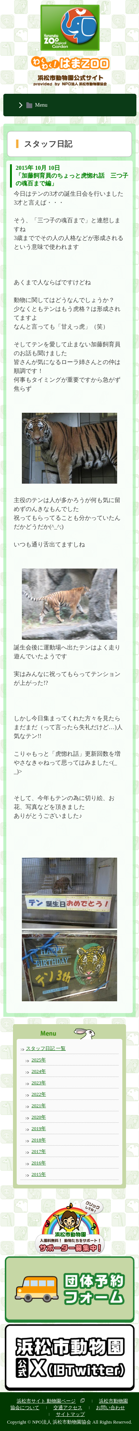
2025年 (39, 1060)
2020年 (39, 1117)
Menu (41, 105)
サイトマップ (70, 1414)
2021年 (39, 1105)
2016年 (39, 1163)
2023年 (39, 1082)
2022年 (39, 1094)
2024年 (39, 1071)
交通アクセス (67, 1407)
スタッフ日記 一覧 (46, 1048)
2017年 (39, 1151)
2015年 (39, 1174)
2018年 (39, 1140)
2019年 (39, 1128)
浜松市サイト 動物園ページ (46, 1401)
